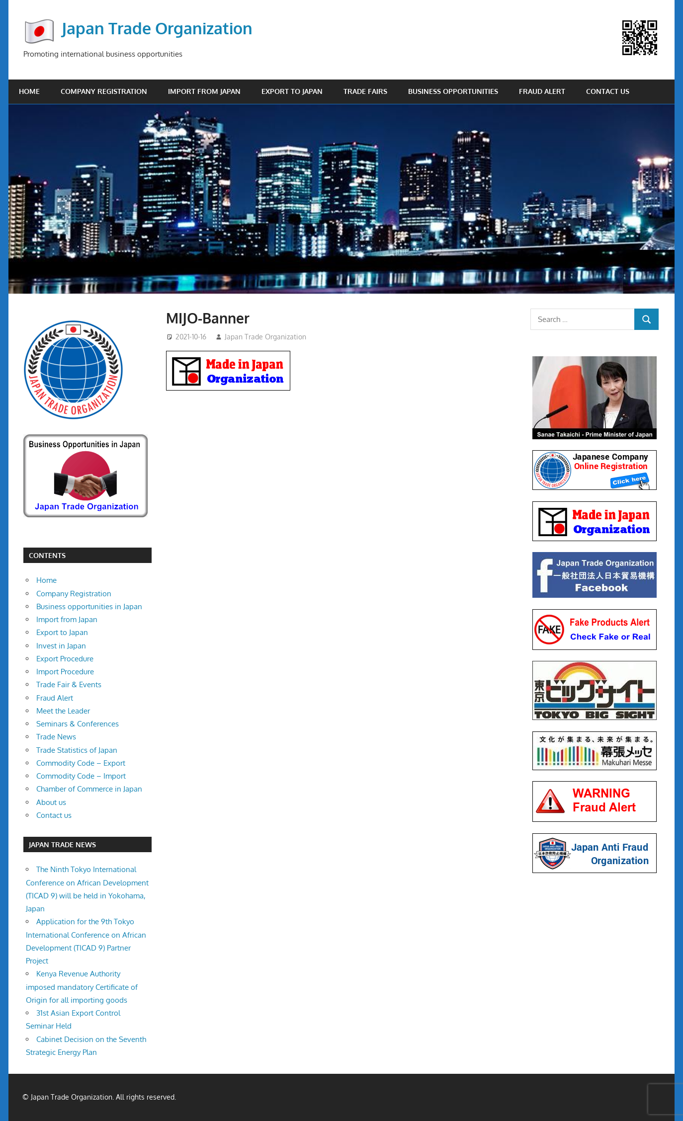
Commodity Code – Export (80, 763)
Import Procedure (65, 671)
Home (29, 91)
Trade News (56, 736)
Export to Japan (292, 91)
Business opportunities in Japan (89, 606)
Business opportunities (453, 91)
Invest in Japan (61, 645)
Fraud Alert (542, 91)
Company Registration (104, 91)
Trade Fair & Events (68, 684)
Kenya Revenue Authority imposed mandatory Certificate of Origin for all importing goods (82, 987)
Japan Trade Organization (157, 28)
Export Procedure (64, 658)
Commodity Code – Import (81, 776)
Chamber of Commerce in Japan (89, 789)
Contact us (607, 91)
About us (51, 802)
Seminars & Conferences (77, 723)
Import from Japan (204, 91)
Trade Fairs (365, 91)
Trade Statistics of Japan (76, 750)
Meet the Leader (63, 711)
